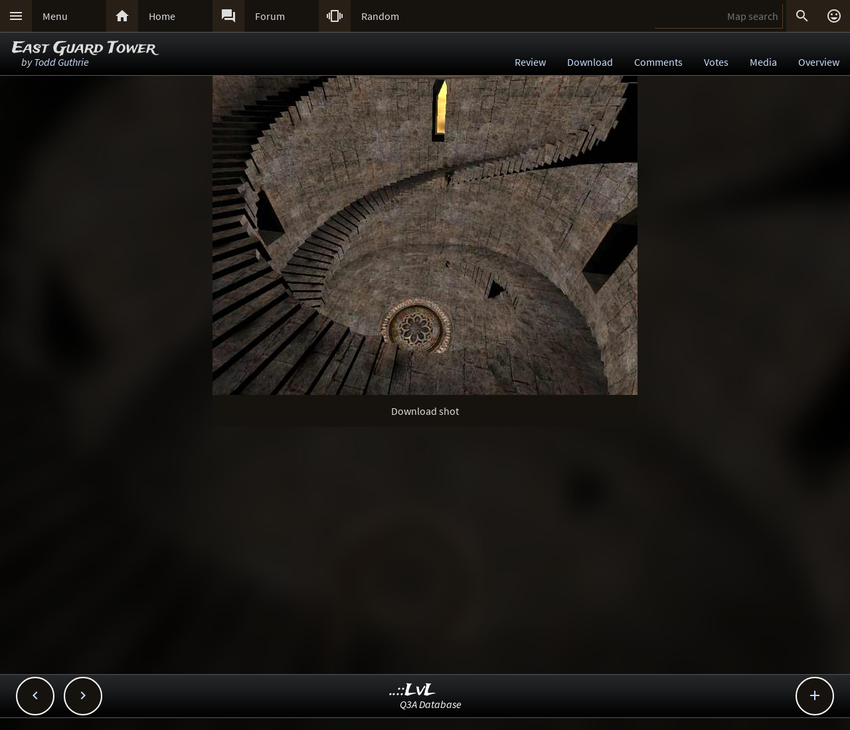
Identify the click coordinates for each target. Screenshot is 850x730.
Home (162, 16)
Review (530, 61)
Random (380, 16)
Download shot (425, 411)
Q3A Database (431, 704)
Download (590, 61)
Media (763, 61)
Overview (818, 61)
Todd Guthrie (61, 61)
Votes (716, 61)
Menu (55, 16)
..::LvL (412, 690)
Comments (658, 61)
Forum (270, 16)
